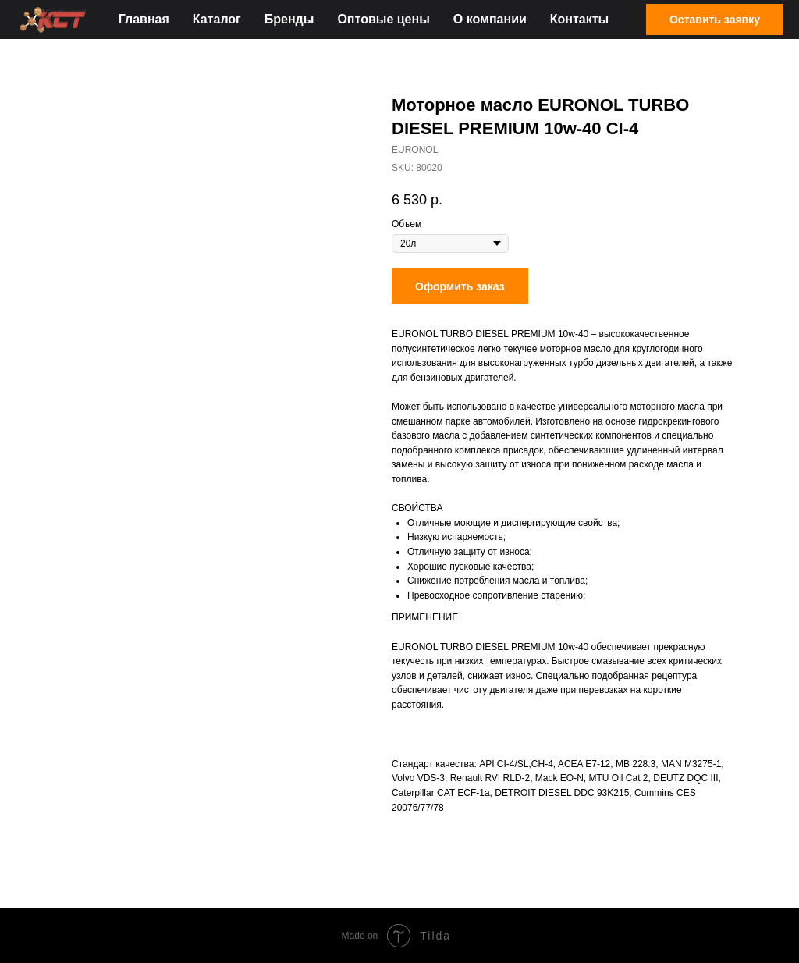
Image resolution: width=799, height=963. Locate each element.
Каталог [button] (217, 19)
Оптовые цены (383, 19)
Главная (144, 19)
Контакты (579, 19)
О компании (490, 19)
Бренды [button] (289, 19)
